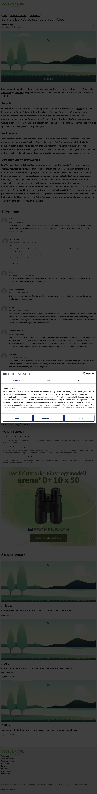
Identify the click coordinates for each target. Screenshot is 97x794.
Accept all (79, 418)
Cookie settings (48, 418)
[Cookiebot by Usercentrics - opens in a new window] (84, 374)
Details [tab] (48, 380)
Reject (17, 418)
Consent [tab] (16, 380)
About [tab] (80, 380)
